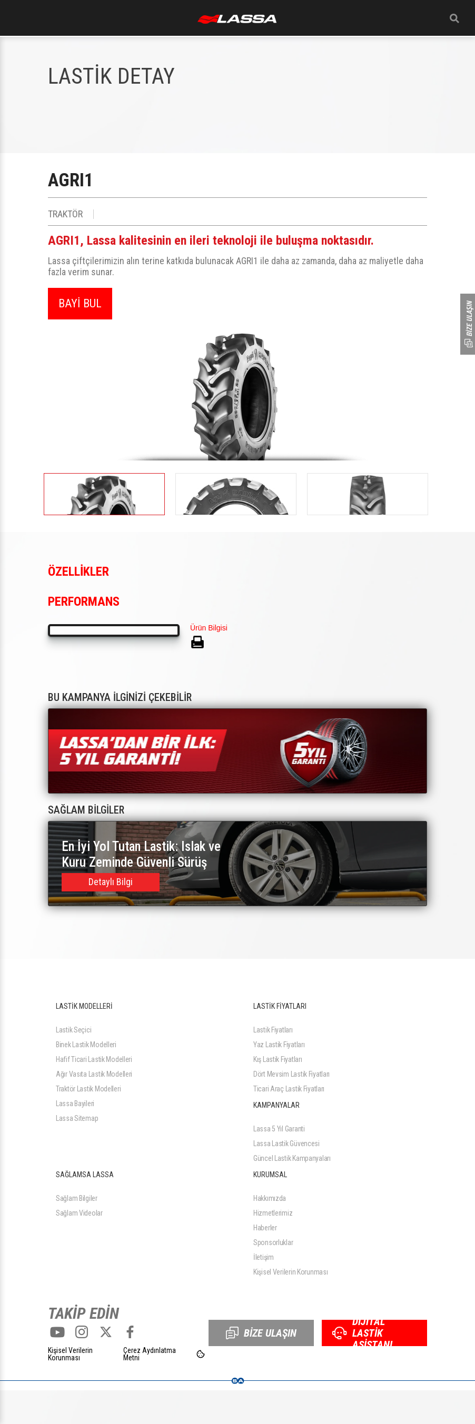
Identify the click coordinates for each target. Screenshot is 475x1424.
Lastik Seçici (73, 1030)
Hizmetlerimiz (272, 1213)
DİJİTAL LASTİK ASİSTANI (362, 1333)
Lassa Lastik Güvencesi (286, 1143)
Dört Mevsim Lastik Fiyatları (291, 1074)
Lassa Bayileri (75, 1103)
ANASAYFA (236, 19)
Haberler (265, 1228)
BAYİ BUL (80, 303)
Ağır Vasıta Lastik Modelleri (94, 1074)
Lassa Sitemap (77, 1118)
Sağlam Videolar (79, 1213)
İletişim (263, 1257)
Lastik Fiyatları (273, 1030)
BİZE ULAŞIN (261, 1333)
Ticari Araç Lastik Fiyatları (288, 1089)
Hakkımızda (269, 1198)
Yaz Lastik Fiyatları (278, 1044)
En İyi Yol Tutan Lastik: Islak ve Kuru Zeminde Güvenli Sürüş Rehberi (141, 854)
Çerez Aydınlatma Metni (149, 1354)
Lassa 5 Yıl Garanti (279, 1129)
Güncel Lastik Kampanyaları (292, 1158)
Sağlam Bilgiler (76, 1198)
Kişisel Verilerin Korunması (290, 1272)
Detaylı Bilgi (110, 881)
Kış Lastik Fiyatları (277, 1059)
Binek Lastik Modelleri (86, 1044)
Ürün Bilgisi (208, 627)
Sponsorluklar (273, 1242)
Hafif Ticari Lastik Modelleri (94, 1059)
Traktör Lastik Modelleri (88, 1089)
